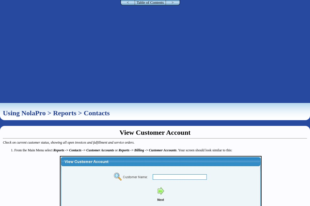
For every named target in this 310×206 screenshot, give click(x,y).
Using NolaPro (24, 113)
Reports (64, 113)
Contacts (97, 113)
